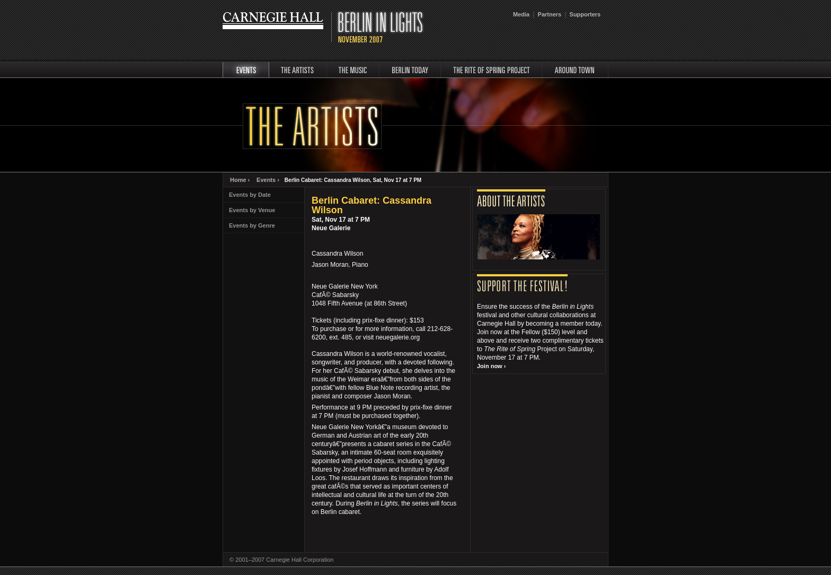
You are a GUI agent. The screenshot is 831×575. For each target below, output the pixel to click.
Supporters (585, 14)
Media (521, 14)
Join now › (491, 366)
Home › (240, 180)
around (575, 69)
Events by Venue (252, 210)
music (352, 69)
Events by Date (250, 194)
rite (491, 69)
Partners (550, 14)
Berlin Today (410, 69)
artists (298, 69)
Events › (268, 180)
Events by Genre (252, 225)
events (246, 69)
